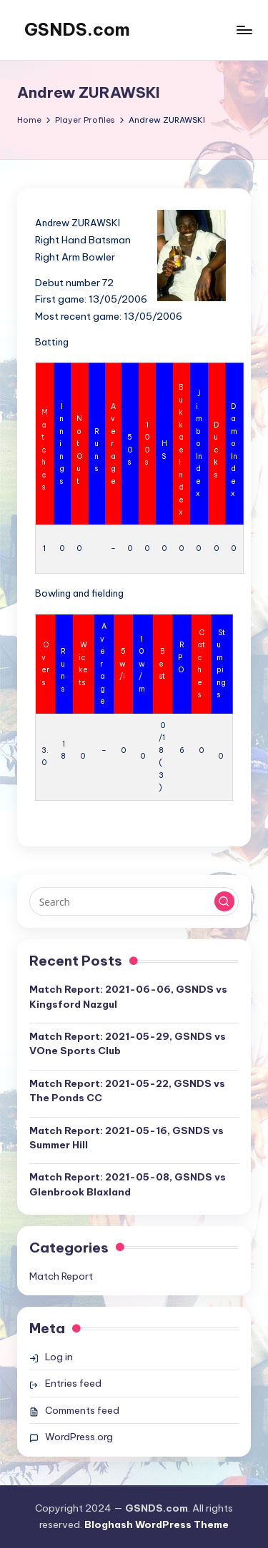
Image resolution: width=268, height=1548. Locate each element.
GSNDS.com (77, 29)
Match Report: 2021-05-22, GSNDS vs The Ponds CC (127, 1090)
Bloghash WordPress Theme (156, 1524)
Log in (59, 1356)
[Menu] (244, 30)
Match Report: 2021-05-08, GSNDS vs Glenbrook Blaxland (127, 1184)
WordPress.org (79, 1436)
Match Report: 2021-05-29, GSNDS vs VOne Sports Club (127, 1043)
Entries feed (73, 1383)
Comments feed (82, 1410)
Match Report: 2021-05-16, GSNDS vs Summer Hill (126, 1137)
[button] (224, 901)
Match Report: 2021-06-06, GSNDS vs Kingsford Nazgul (128, 996)
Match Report (61, 1276)
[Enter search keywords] (134, 901)
